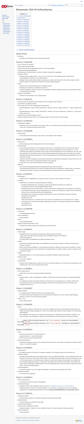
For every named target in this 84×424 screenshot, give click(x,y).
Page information (6, 31)
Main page (4, 15)
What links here (6, 23)
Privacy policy (18, 420)
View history (60, 5)
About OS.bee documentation (28, 420)
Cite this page (6, 33)
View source (54, 5)
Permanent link (6, 30)
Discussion (20, 5)
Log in (81, 1)
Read (49, 5)
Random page (5, 18)
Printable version (6, 28)
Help (3, 20)
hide (26, 14)
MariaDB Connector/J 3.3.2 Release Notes (62, 386)
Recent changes (5, 16)
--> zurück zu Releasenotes (25, 50)
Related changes (6, 25)
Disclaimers (37, 420)
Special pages (6, 26)
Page (16, 5)
